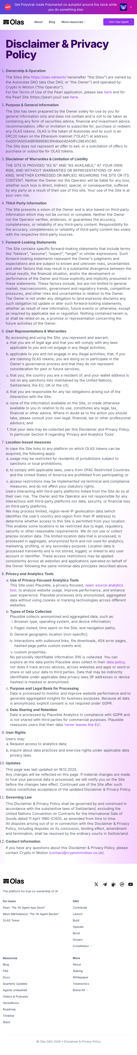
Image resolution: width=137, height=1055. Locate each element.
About (38, 22)
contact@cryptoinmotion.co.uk (76, 853)
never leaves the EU (82, 725)
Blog (52, 22)
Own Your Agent (118, 21)
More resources (74, 22)
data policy (115, 662)
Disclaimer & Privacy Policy (82, 1041)
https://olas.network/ (48, 77)
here (108, 92)
